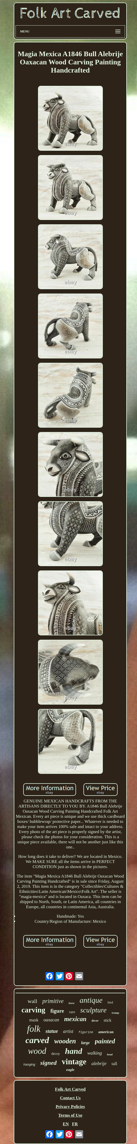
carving (33, 1010)
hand (73, 1051)
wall (32, 1001)
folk (33, 1029)
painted (105, 1041)
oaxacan (51, 1019)
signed (48, 1062)
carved (37, 1040)
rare (72, 1012)
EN (66, 1124)
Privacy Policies (70, 1106)
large (85, 1043)
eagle (70, 1070)
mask (34, 1020)
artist (68, 1031)
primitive (53, 1001)
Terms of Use (70, 1115)
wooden (65, 1041)
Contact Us (70, 1097)
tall (114, 1063)
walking (94, 1053)
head (110, 1054)
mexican (75, 1018)
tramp (115, 1012)
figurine (85, 1032)
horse (71, 1003)
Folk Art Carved (70, 1089)
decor (95, 1020)
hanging (29, 1064)
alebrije (98, 1063)
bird (110, 1002)
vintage (74, 1061)
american (106, 1032)
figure (57, 1011)
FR (75, 1124)
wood (37, 1051)
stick (107, 1020)
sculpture (93, 1010)
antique (91, 1000)
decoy (55, 1054)
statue (51, 1031)
